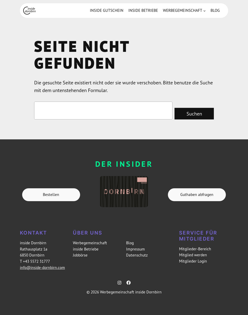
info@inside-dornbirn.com (42, 267)
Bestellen (51, 194)
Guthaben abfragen (196, 194)
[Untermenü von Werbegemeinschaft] (204, 10)
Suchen (194, 114)
